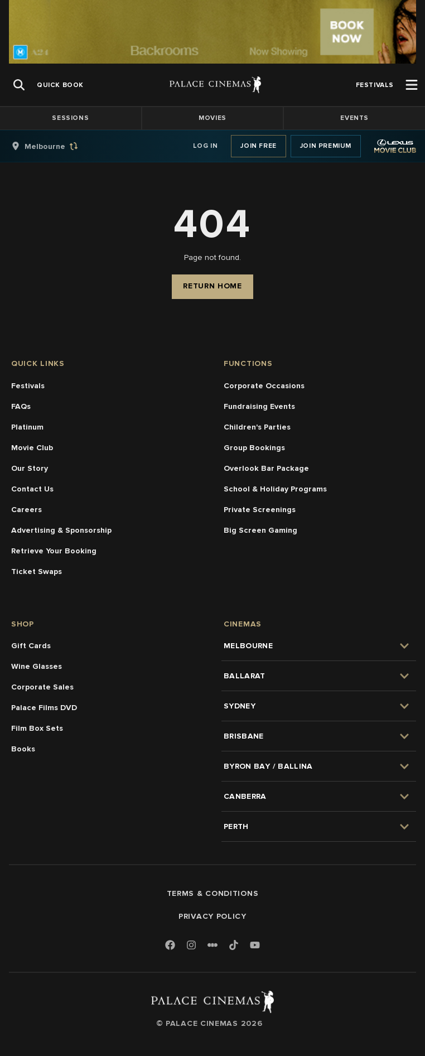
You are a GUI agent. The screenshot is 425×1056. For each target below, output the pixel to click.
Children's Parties (257, 427)
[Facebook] (170, 946)
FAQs (21, 406)
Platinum (27, 427)
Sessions (70, 118)
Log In (205, 146)
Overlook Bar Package (266, 468)
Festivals (28, 385)
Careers (26, 509)
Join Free (258, 146)
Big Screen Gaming (260, 530)
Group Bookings (254, 447)
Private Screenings (260, 509)
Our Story (29, 468)
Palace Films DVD (44, 707)
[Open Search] (19, 84)
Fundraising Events (259, 406)
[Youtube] (255, 946)
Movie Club (32, 447)
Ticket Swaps (36, 571)
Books (23, 749)
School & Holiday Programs (275, 489)
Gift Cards (31, 645)
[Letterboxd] (212, 945)
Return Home (212, 286)
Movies (212, 118)
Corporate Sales (42, 687)
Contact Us (32, 489)
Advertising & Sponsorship (61, 530)
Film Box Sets (37, 728)
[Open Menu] (411, 84)
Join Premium (325, 146)
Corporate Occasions (264, 385)
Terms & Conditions (213, 893)
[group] (56, 146)
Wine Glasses (36, 666)
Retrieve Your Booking (53, 551)
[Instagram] (191, 946)
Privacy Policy (212, 916)
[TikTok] (234, 945)
